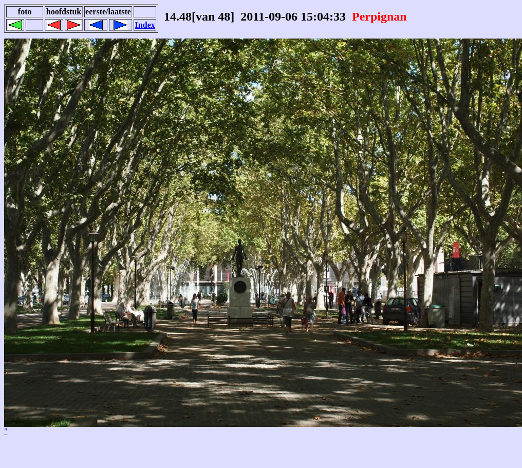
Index (145, 25)
